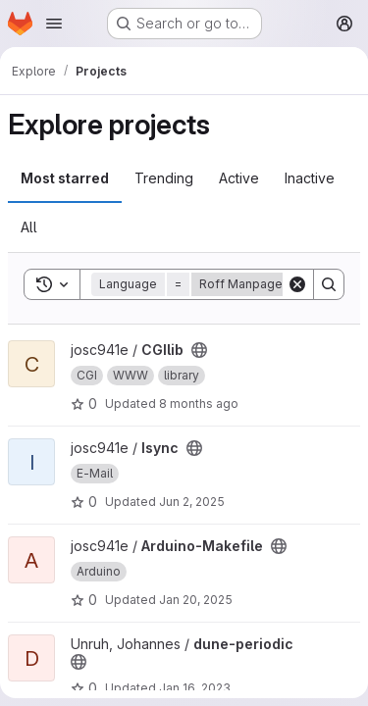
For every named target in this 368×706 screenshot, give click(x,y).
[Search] (328, 284)
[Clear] (297, 284)
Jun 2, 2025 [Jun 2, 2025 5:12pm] (192, 501)
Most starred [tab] (65, 178)
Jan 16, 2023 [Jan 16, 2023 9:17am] (195, 688)
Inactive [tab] (310, 178)
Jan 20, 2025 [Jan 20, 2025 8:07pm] (196, 599)
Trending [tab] (163, 178)
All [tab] (29, 227)
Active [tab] (239, 178)
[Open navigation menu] (54, 23)
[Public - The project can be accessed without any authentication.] (199, 350)
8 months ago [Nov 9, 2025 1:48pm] (198, 403)
